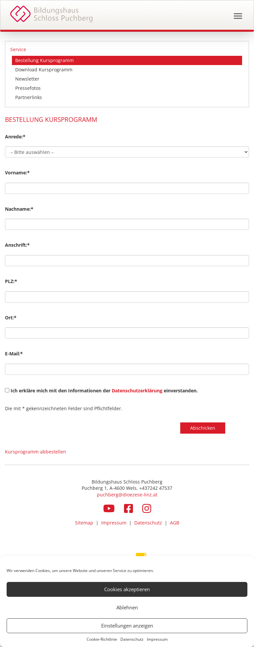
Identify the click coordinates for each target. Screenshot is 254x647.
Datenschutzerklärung (138, 390)
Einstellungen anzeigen (127, 625)
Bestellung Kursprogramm (44, 60)
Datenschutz (132, 639)
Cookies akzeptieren (127, 589)
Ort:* (11, 317)
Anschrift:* (17, 245)
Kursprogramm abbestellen (35, 452)
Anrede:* (15, 136)
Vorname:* (17, 172)
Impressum (157, 639)
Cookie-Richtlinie (102, 639)
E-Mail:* (14, 353)
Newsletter (27, 79)
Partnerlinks (28, 97)
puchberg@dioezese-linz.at (127, 494)
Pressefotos (28, 88)
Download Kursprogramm (43, 69)
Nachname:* (19, 209)
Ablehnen (127, 607)
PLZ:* (11, 281)
